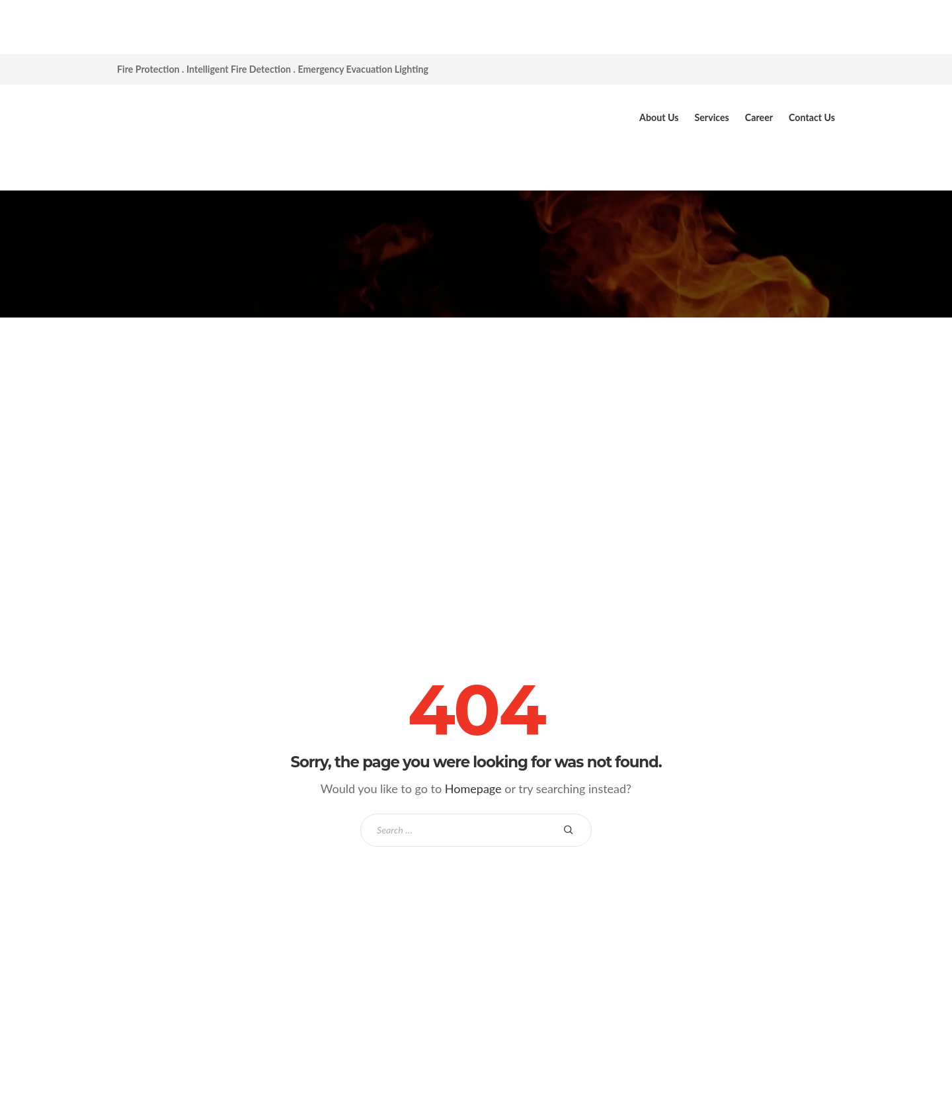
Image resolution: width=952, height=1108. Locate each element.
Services (711, 117)
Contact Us (812, 117)
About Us (658, 117)
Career (759, 117)
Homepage (473, 788)
